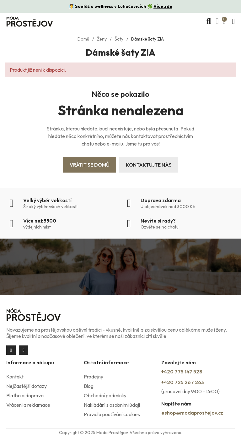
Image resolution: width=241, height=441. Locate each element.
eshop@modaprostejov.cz (192, 413)
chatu (173, 227)
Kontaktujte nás (149, 165)
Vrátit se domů (90, 165)
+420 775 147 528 (181, 371)
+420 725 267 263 (182, 382)
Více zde (162, 6)
